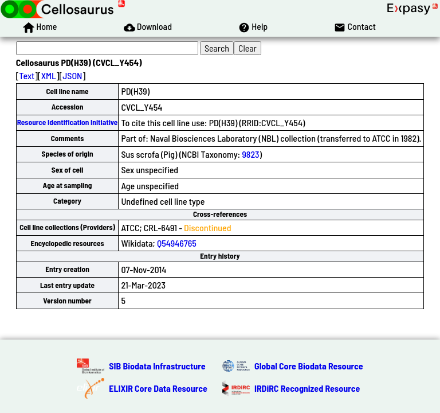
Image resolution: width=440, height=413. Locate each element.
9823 (250, 154)
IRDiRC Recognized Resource (307, 388)
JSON (72, 75)
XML (48, 75)
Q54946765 (177, 242)
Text (26, 75)
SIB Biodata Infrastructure (157, 365)
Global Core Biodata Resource (308, 365)
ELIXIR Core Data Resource (158, 388)
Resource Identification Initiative (67, 122)
